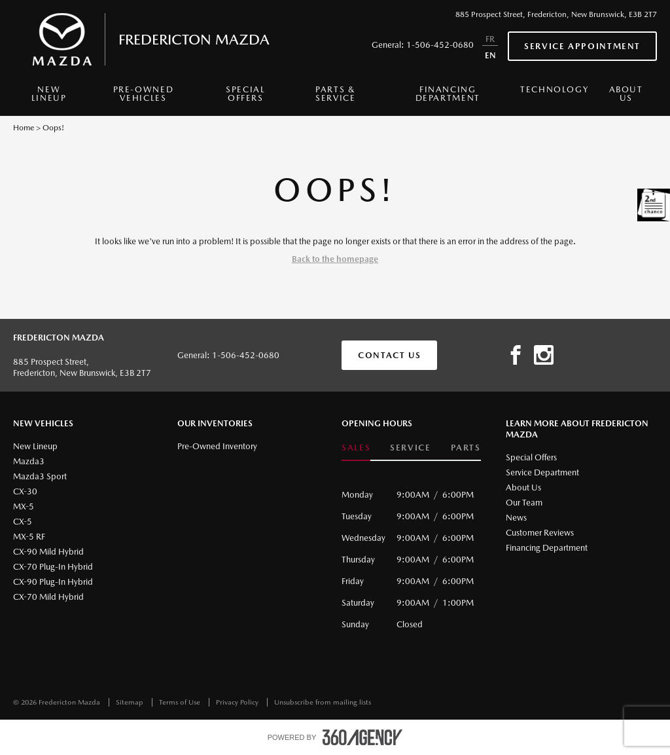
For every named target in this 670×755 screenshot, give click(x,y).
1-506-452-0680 (440, 45)
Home (23, 127)
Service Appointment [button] (582, 46)
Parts (466, 447)
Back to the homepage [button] (335, 259)
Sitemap (130, 702)
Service (410, 447)
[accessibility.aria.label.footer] (362, 737)
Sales (356, 447)
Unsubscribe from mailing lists (322, 702)
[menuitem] (48, 97)
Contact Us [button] (389, 355)
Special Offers (245, 93)
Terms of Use (180, 702)
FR (490, 39)
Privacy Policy (238, 702)
